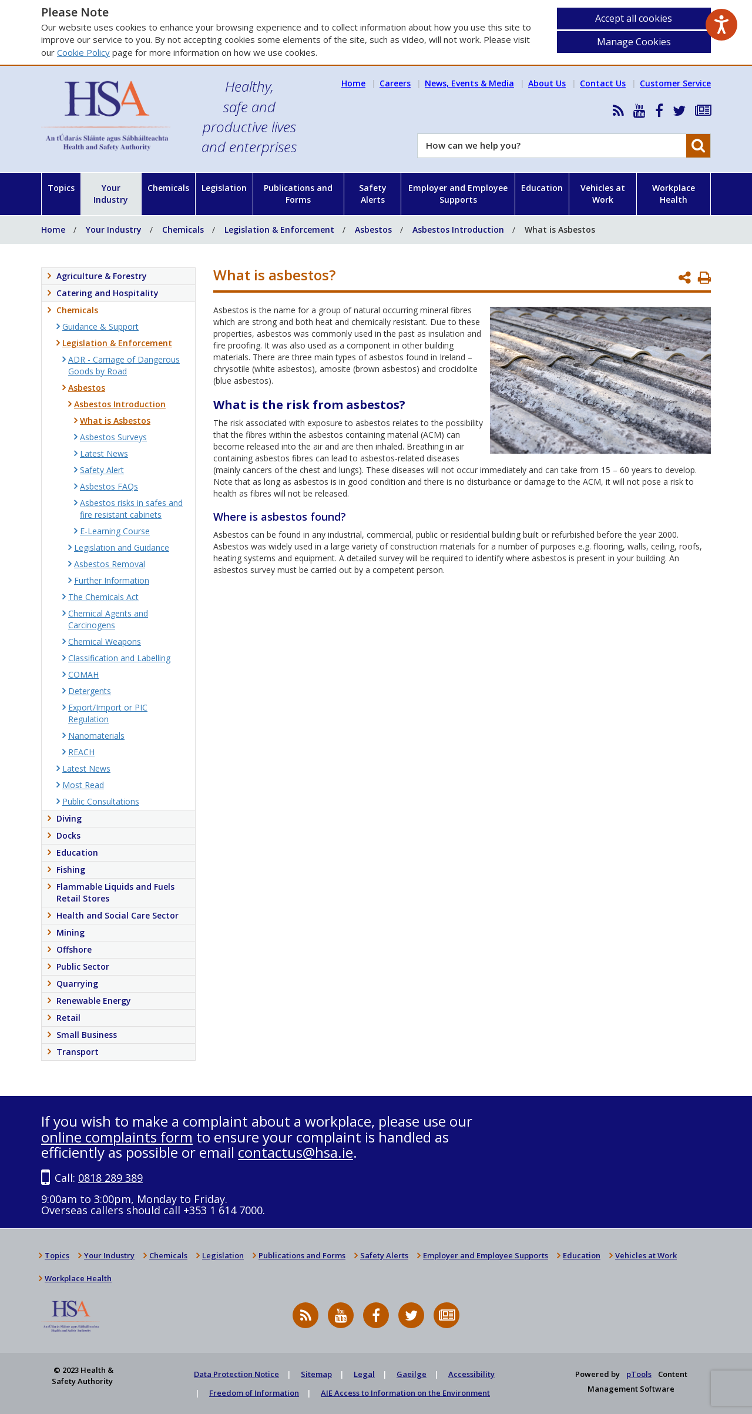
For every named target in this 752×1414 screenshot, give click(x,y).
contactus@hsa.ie (295, 1152)
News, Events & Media (469, 83)
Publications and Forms (298, 193)
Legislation (224, 187)
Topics (61, 187)
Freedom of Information (254, 1393)
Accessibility (471, 1374)
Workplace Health (673, 193)
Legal (364, 1374)
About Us (547, 83)
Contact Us (603, 83)
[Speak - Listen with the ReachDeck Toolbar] (721, 25)
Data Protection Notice (236, 1374)
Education (542, 187)
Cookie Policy (83, 52)
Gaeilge (412, 1374)
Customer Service (675, 83)
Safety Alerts (373, 193)
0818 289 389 (110, 1178)
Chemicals (168, 187)
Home (353, 83)
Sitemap (316, 1374)
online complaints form (117, 1137)
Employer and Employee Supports (458, 193)
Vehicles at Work (602, 193)
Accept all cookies (633, 18)
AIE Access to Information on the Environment (405, 1393)
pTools (639, 1374)
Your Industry (110, 193)
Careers (395, 83)
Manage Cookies (634, 41)
